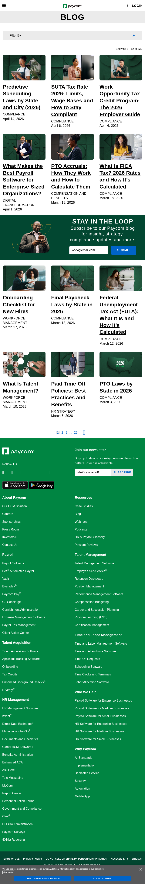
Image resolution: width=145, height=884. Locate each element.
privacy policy (8, 872)
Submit (123, 250)
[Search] (128, 6)
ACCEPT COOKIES (102, 878)
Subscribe (122, 472)
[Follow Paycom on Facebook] (25, 472)
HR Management (15, 700)
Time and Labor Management (98, 635)
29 (75, 432)
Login (137, 5)
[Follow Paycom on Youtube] (43, 472)
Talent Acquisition (16, 643)
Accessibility (119, 859)
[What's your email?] (93, 472)
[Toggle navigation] (4, 5)
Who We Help (85, 692)
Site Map (137, 859)
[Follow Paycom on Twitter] (15, 472)
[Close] (141, 869)
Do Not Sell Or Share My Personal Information (76, 859)
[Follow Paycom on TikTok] (52, 472)
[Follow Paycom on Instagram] (34, 472)
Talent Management (90, 555)
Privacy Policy (32, 859)
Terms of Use (10, 859)
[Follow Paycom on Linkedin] (6, 472)
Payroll (8, 555)
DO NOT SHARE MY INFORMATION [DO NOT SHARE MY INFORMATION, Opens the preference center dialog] (43, 878)
